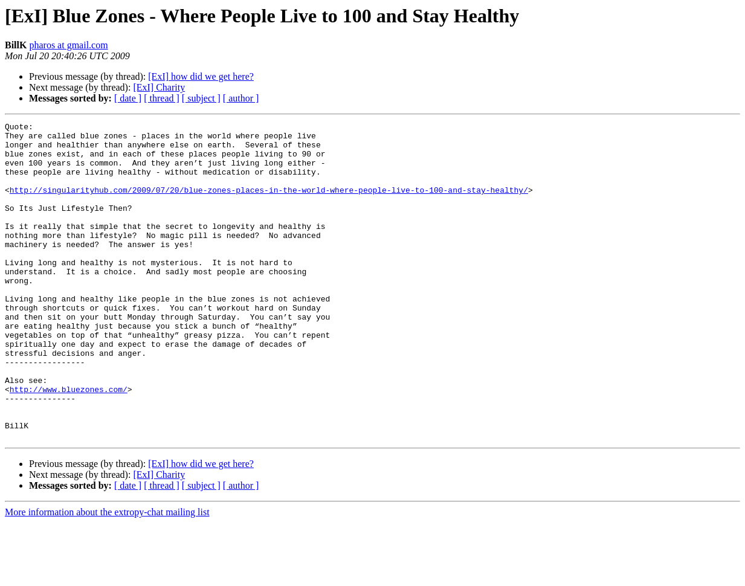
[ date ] (127, 98)
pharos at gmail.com (68, 45)
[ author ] (241, 98)
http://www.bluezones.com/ (68, 443)
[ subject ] (201, 98)
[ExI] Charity (159, 87)
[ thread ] (161, 98)
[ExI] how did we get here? (201, 76)
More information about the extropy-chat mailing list (107, 575)
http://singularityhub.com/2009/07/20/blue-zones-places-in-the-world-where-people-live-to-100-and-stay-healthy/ (269, 204)
